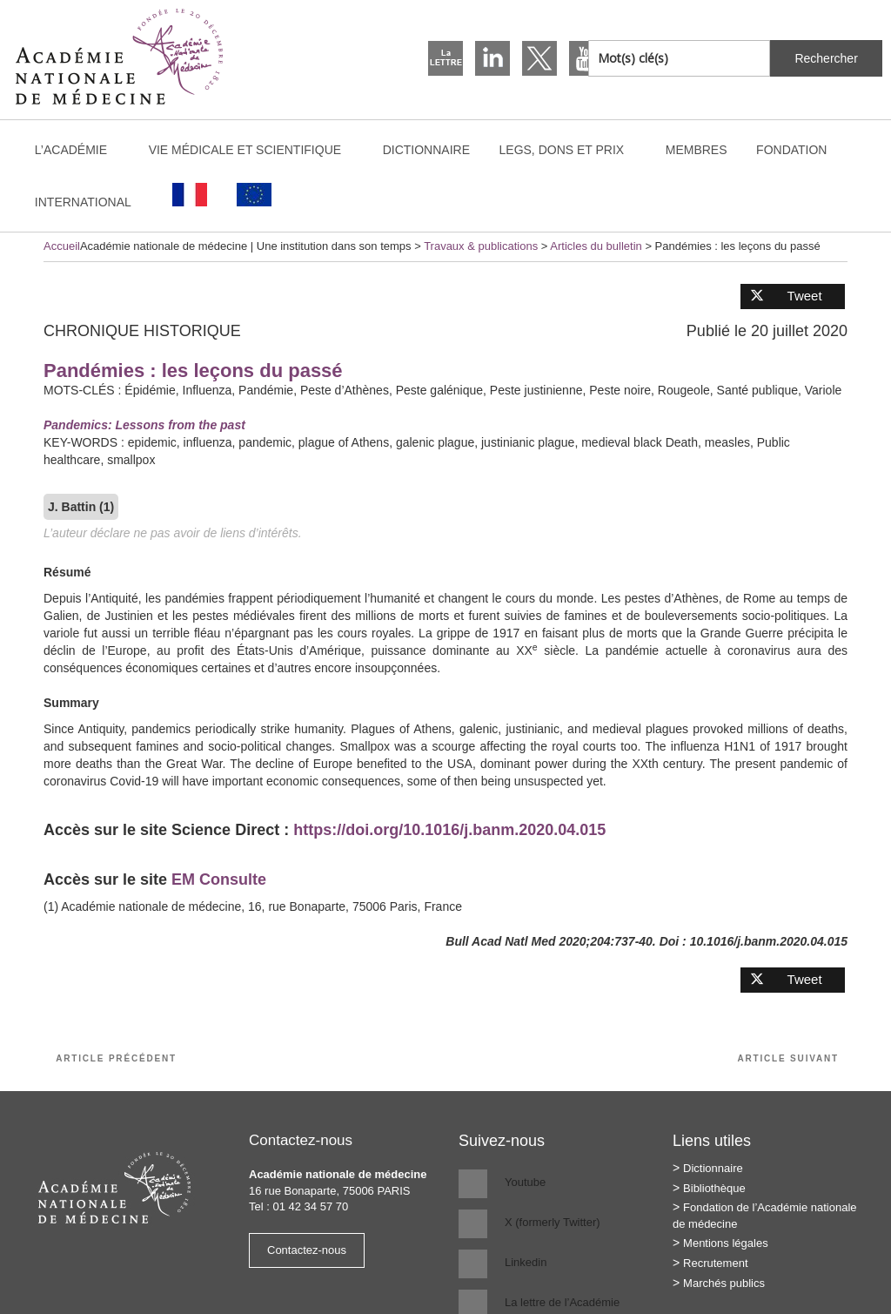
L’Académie (79, 150)
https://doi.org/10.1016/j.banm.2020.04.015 (449, 830)
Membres (696, 150)
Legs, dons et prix (570, 150)
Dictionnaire (426, 150)
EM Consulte (218, 879)
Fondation (791, 150)
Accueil (62, 246)
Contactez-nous (306, 1250)
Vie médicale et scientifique (253, 150)
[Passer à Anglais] (254, 195)
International (91, 202)
